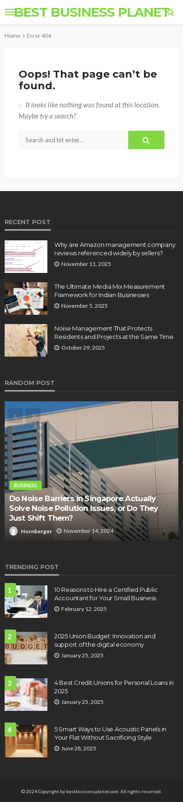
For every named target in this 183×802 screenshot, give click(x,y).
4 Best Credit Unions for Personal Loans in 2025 (114, 687)
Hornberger (36, 531)
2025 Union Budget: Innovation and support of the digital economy (104, 640)
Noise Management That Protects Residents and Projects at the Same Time (114, 332)
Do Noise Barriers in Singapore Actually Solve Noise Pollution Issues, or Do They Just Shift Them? (83, 508)
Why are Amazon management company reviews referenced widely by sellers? (114, 249)
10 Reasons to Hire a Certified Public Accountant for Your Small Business (105, 594)
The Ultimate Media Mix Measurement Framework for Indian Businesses (109, 290)
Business (25, 485)
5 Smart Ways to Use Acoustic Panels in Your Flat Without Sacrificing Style (110, 733)
